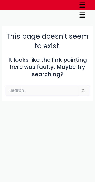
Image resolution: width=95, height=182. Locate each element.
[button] (82, 5)
